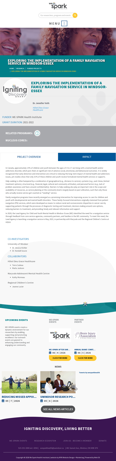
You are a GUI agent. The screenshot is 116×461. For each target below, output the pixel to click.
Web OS (97, 457)
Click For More (60, 358)
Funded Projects (34, 68)
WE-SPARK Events (18, 440)
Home (11, 68)
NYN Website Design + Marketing (71, 457)
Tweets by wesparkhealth (89, 372)
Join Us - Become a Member (77, 440)
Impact (86, 157)
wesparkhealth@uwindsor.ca (52, 448)
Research (20, 68)
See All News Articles (58, 409)
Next (76, 387)
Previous (1, 387)
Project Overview (29, 157)
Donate (103, 440)
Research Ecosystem (45, 440)
